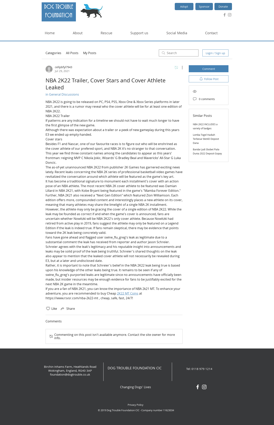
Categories (53, 53)
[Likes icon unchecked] (48, 308)
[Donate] (223, 6)
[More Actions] (180, 67)
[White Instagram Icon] (204, 387)
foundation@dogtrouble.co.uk (70, 374)
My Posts (89, 53)
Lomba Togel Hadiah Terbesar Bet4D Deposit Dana (206, 138)
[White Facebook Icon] (198, 387)
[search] (178, 52)
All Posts (72, 53)
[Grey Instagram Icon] (229, 14)
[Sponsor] (204, 6)
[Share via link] (67, 308)
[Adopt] (184, 6)
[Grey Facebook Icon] (224, 14)
